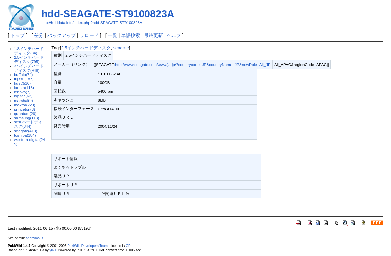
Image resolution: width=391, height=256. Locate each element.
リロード (89, 35)
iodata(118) (24, 87)
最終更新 (153, 35)
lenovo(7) (22, 92)
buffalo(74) (23, 74)
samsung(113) (26, 118)
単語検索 (130, 35)
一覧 (112, 35)
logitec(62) (23, 96)
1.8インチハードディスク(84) (29, 50)
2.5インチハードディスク (86, 47)
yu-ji (52, 250)
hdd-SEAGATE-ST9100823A (107, 13)
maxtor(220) (24, 105)
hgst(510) (22, 83)
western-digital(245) (29, 141)
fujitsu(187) (24, 79)
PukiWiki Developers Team (87, 246)
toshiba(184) (25, 135)
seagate (121, 47)
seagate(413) (25, 131)
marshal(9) (23, 100)
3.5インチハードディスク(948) (29, 68)
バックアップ (61, 35)
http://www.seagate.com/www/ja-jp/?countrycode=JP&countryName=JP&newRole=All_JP (193, 64)
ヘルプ (174, 35)
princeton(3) (24, 109)
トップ (17, 35)
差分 (38, 35)
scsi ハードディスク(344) (28, 124)
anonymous (34, 238)
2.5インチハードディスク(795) (29, 59)
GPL (129, 246)
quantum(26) (25, 113)
